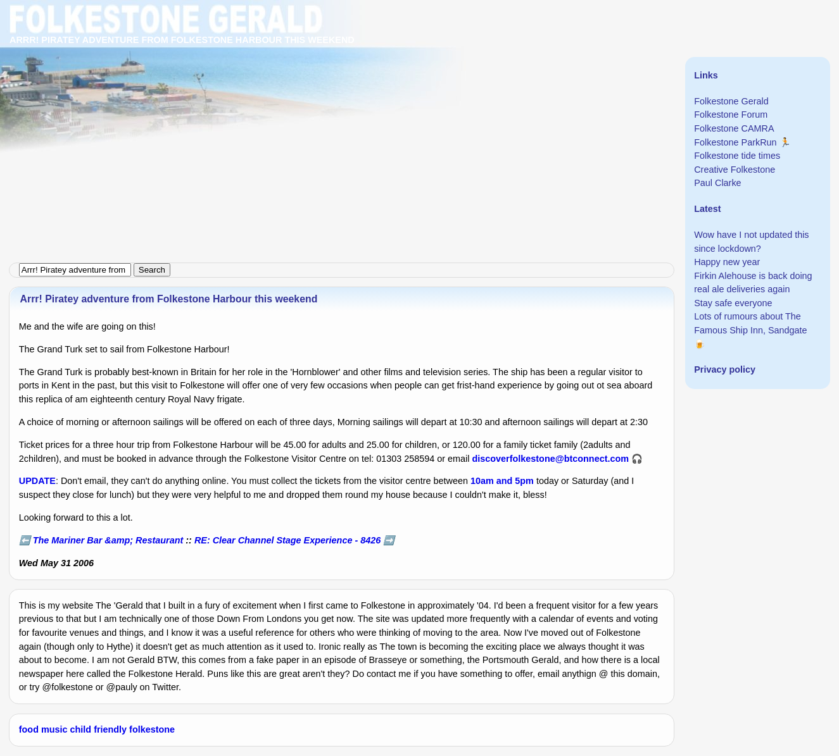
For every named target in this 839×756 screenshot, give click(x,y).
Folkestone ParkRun (735, 142)
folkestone (152, 729)
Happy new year (727, 262)
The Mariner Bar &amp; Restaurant (108, 540)
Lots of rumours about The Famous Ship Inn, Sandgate (750, 323)
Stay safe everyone (733, 303)
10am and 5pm (502, 481)
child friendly (98, 729)
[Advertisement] (380, 88)
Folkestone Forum (730, 114)
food (29, 729)
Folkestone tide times (737, 156)
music (54, 729)
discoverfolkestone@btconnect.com (550, 459)
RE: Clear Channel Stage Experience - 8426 (287, 540)
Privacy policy (724, 369)
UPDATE (37, 481)
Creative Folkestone (734, 169)
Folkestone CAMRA (734, 128)
